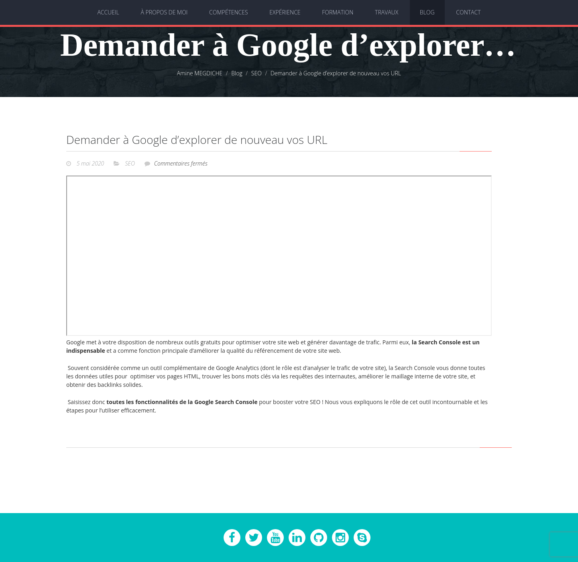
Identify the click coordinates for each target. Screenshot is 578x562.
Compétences (228, 12)
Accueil (108, 12)
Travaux (386, 12)
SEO (130, 163)
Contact (468, 12)
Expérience (284, 12)
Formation (337, 12)
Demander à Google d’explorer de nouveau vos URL (197, 139)
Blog (427, 12)
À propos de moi (163, 12)
